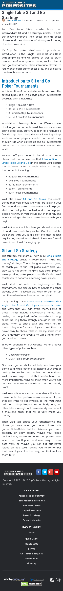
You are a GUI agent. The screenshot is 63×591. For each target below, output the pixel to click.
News (31, 532)
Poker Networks (31, 520)
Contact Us (31, 544)
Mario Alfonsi (15, 20)
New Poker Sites (31, 505)
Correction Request (31, 553)
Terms (31, 548)
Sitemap (31, 563)
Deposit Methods (31, 510)
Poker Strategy (31, 515)
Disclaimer (31, 558)
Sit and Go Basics (34, 199)
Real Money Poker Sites (31, 500)
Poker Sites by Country (31, 495)
